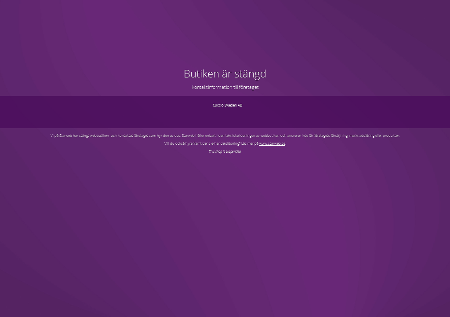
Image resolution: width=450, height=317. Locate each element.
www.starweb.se (272, 143)
